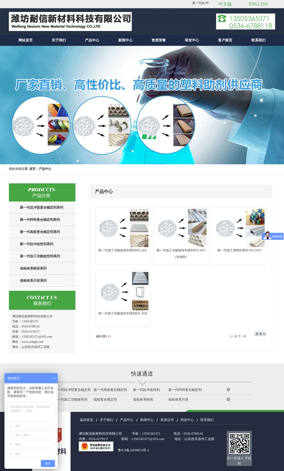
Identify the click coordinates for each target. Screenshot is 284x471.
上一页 (233, 336)
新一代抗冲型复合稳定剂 (72, 390)
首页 (32, 169)
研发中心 (192, 40)
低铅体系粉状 (143, 399)
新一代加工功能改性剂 (70, 399)
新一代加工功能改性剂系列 (40, 256)
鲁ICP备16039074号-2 (133, 450)
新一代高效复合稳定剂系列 (40, 232)
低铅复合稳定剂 (105, 399)
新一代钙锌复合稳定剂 (185, 390)
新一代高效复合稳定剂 (110, 390)
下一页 (242, 336)
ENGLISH (258, 4)
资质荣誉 (159, 40)
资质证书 (167, 420)
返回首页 (86, 420)
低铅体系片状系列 (33, 280)
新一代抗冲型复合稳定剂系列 (41, 207)
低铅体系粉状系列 (33, 268)
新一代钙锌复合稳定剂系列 (40, 219)
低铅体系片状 (178, 399)
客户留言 (225, 40)
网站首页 (25, 40)
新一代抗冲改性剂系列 (36, 244)
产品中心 (92, 40)
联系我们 (258, 40)
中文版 (225, 4)
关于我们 (59, 40)
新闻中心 (125, 40)
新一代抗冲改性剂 (146, 390)
